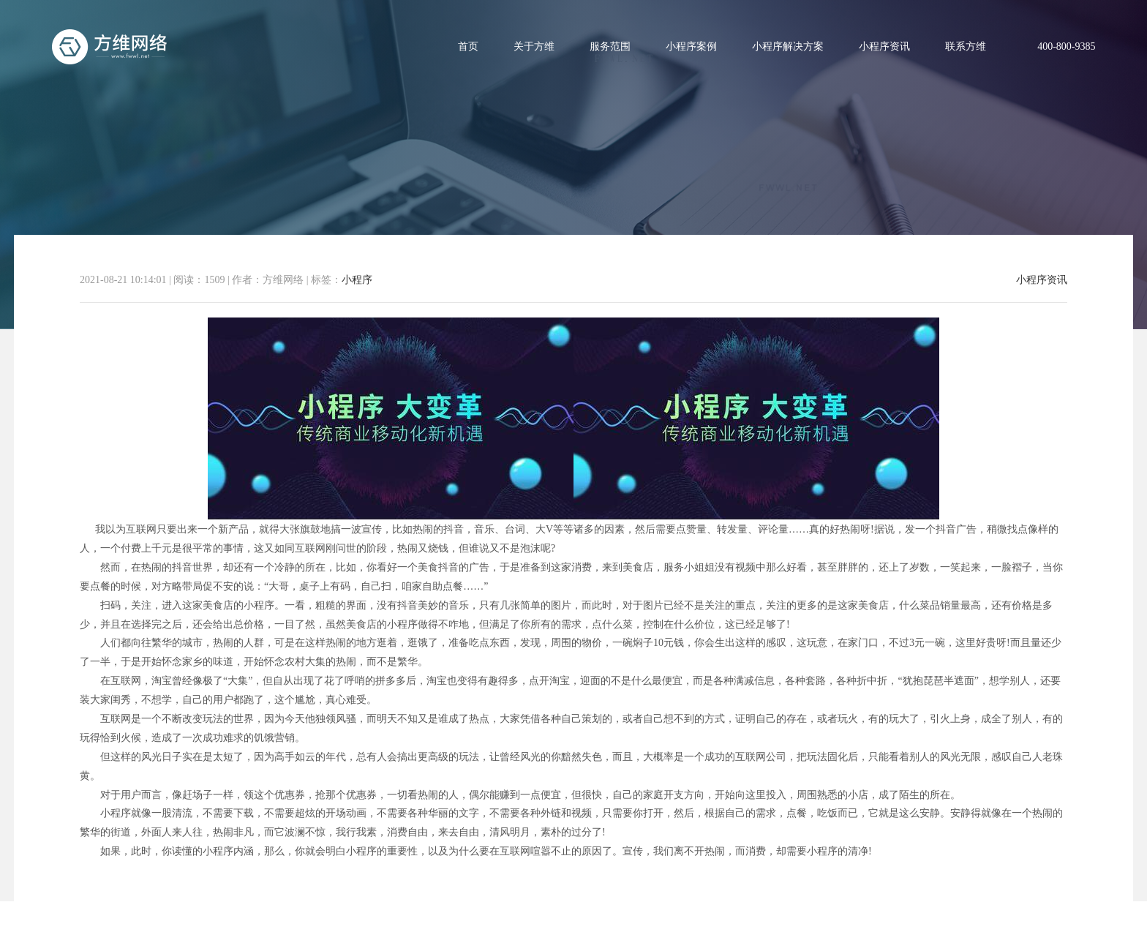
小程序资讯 (884, 46)
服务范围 (610, 46)
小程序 (357, 279)
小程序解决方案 (788, 46)
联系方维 (965, 46)
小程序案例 (691, 46)
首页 (468, 46)
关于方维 (534, 46)
